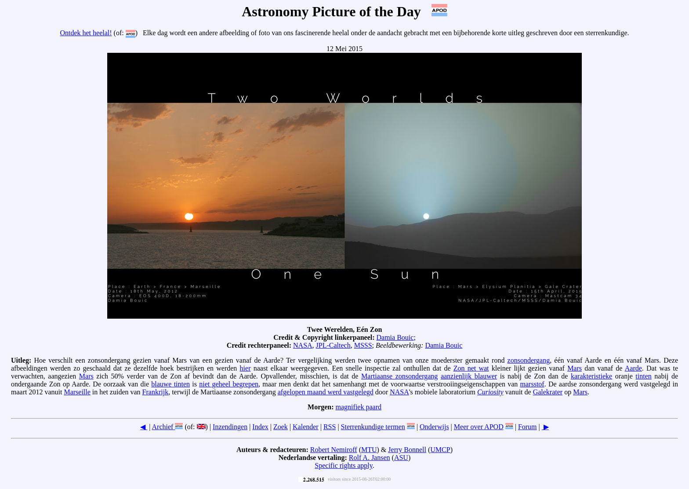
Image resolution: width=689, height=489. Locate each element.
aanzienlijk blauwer (469, 376)
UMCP (440, 449)
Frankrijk (155, 392)
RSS (329, 426)
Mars (574, 368)
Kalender (306, 426)
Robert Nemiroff (333, 449)
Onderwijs (434, 426)
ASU (401, 457)
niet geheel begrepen (228, 384)
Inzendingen (230, 426)
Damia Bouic (395, 337)
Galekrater (548, 392)
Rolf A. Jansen (369, 457)
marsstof (532, 384)
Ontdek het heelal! (86, 33)
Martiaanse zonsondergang (399, 376)
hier (245, 368)
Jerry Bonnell (407, 449)
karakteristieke (591, 376)
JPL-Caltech (333, 345)
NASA (302, 345)
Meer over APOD (479, 426)
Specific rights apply (343, 465)
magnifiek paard (358, 407)
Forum (527, 426)
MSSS (363, 345)
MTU (369, 449)
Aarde (633, 368)
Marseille (77, 392)
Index (260, 426)
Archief (163, 426)
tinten (643, 376)
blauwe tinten (170, 384)
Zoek (280, 426)
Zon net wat (471, 368)
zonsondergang (529, 360)
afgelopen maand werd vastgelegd (326, 392)
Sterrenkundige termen (373, 426)
